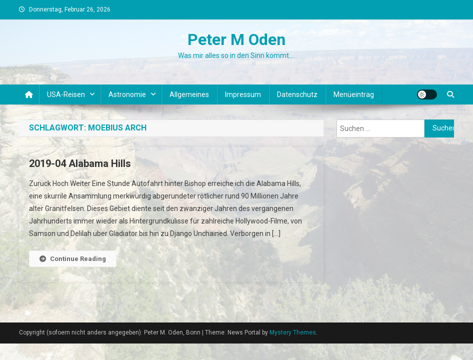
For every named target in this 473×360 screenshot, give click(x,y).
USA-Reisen (66, 94)
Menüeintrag (354, 94)
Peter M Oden (237, 39)
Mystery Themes (293, 332)
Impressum (243, 94)
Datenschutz (297, 94)
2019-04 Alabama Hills (80, 164)
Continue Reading (73, 258)
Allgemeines (189, 94)
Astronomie (127, 94)
